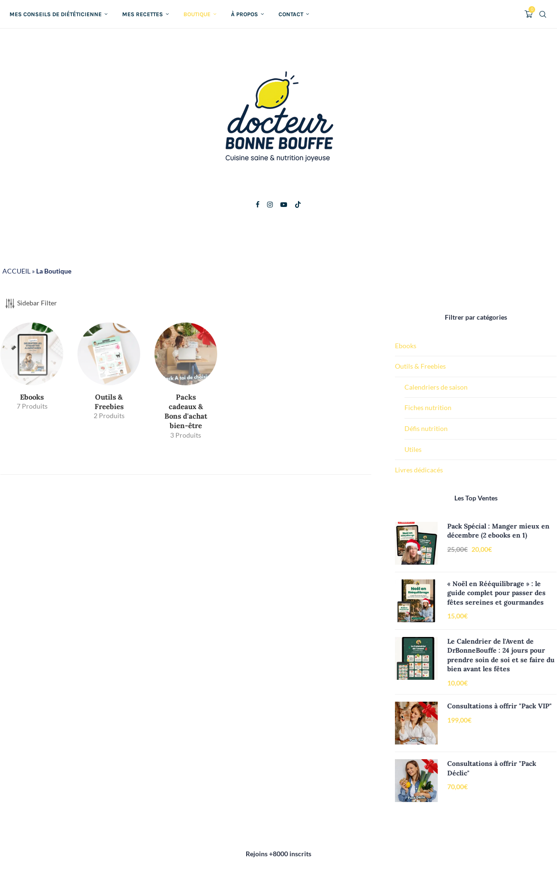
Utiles (413, 449)
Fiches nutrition (427, 407)
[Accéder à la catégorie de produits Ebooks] (31, 370)
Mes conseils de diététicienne (56, 14)
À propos (244, 14)
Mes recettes (142, 14)
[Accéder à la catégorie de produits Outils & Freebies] (108, 375)
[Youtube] (283, 204)
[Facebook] (257, 204)
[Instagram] (270, 204)
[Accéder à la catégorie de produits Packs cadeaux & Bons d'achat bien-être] (185, 384)
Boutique (197, 14)
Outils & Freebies (420, 366)
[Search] (542, 14)
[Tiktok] (298, 204)
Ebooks (405, 346)
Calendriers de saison (436, 387)
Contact (290, 14)
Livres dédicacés (419, 470)
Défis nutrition (426, 428)
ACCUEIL (16, 271)
